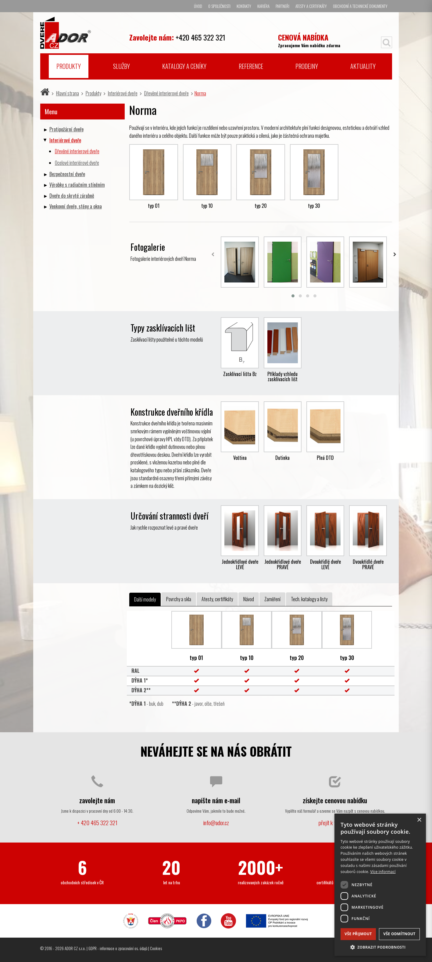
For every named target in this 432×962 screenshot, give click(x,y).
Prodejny (306, 66)
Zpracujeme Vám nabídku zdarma (309, 40)
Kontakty (244, 6)
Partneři (282, 6)
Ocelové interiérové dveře (77, 162)
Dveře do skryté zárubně (71, 195)
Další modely (145, 599)
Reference (251, 66)
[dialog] (380, 885)
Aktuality (363, 66)
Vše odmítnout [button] (399, 933)
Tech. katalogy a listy (309, 599)
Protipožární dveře (66, 129)
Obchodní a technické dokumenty (360, 6)
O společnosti (219, 6)
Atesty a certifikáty (311, 6)
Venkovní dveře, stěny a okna (75, 206)
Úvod (198, 6)
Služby (121, 66)
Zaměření (272, 599)
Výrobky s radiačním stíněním (77, 184)
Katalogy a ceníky (184, 66)
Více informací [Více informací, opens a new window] (383, 871)
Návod (248, 599)
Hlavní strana (67, 93)
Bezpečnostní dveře (67, 174)
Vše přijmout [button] (358, 933)
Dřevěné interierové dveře (166, 93)
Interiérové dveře (122, 93)
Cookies (156, 948)
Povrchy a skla (178, 599)
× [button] (419, 820)
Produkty (68, 66)
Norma (200, 93)
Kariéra (263, 6)
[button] (380, 947)
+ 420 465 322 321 (97, 822)
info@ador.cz (216, 822)
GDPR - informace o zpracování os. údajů (117, 948)
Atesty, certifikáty (217, 599)
